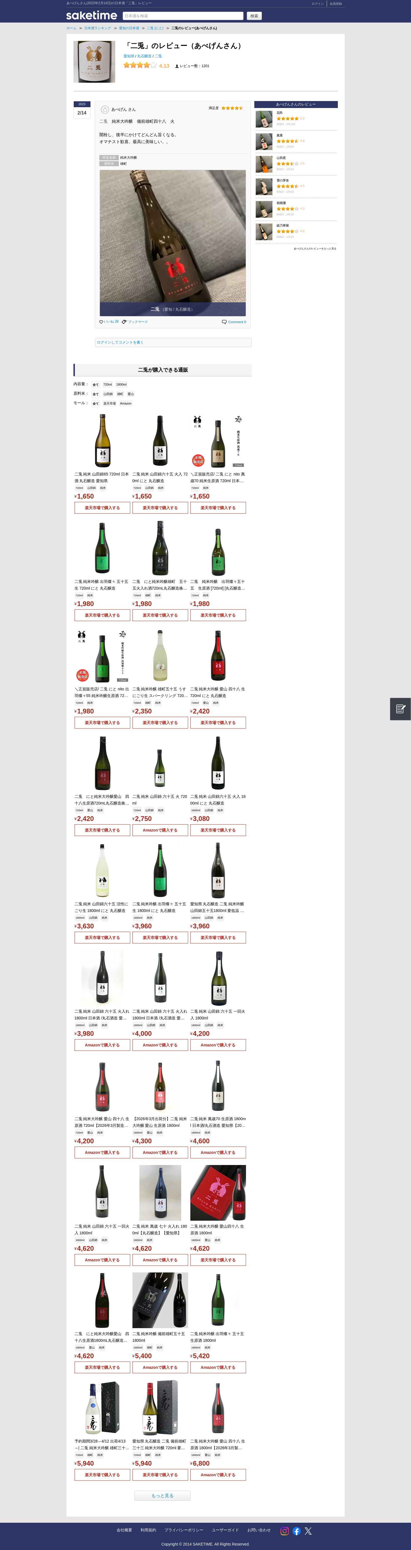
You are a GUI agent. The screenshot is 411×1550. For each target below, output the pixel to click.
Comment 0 (233, 322)
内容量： (81, 384)
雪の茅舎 (283, 180)
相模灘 (281, 203)
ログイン (318, 3)
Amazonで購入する (160, 830)
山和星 (281, 158)
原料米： (81, 393)
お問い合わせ (259, 1530)
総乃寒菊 (283, 225)
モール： (81, 403)
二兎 (158, 56)
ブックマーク (135, 322)
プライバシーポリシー (183, 1530)
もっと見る (162, 1495)
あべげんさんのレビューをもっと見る (315, 248)
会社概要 (124, 1530)
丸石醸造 (145, 56)
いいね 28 (109, 321)
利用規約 (148, 1530)
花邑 (280, 112)
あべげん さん (123, 109)
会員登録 (336, 3)
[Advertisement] (296, 291)
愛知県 (130, 56)
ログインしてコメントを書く (120, 342)
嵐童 (280, 135)
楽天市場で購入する (102, 508)
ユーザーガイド (225, 1530)
